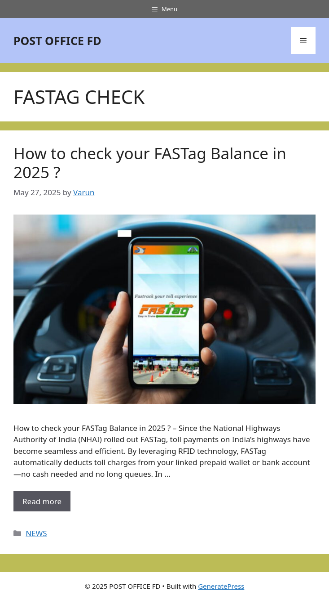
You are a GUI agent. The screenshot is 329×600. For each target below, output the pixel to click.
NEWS (36, 533)
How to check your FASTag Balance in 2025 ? (149, 163)
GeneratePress (221, 586)
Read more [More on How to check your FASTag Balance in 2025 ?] (41, 501)
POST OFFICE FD (57, 40)
